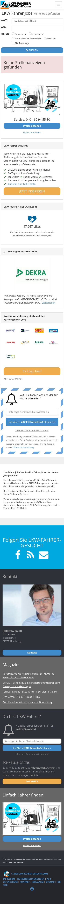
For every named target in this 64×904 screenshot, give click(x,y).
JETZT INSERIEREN (32, 191)
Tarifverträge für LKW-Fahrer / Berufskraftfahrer (30, 691)
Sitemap (50, 881)
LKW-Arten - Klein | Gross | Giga (21, 696)
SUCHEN (32, 50)
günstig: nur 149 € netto (21, 184)
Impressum (9, 878)
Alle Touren (20, 43)
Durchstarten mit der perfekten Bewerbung (27, 702)
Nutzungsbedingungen (30, 878)
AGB (49, 878)
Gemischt (49, 38)
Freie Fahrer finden (32, 132)
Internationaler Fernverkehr (26, 38)
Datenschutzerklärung (23, 447)
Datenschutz (10, 881)
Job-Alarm (38, 881)
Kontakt (25, 881)
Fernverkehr (36, 34)
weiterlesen (48, 302)
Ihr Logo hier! (32, 371)
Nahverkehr (19, 34)
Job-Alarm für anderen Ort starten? (32, 430)
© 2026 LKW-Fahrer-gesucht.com (26, 873)
